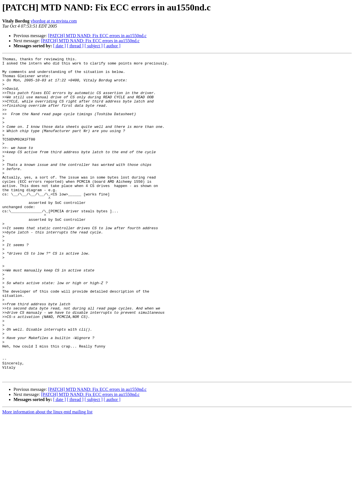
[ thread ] (75, 45)
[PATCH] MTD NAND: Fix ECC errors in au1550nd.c (97, 35)
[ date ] (59, 45)
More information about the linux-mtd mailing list (47, 476)
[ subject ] (94, 45)
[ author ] (112, 45)
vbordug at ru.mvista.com (54, 21)
